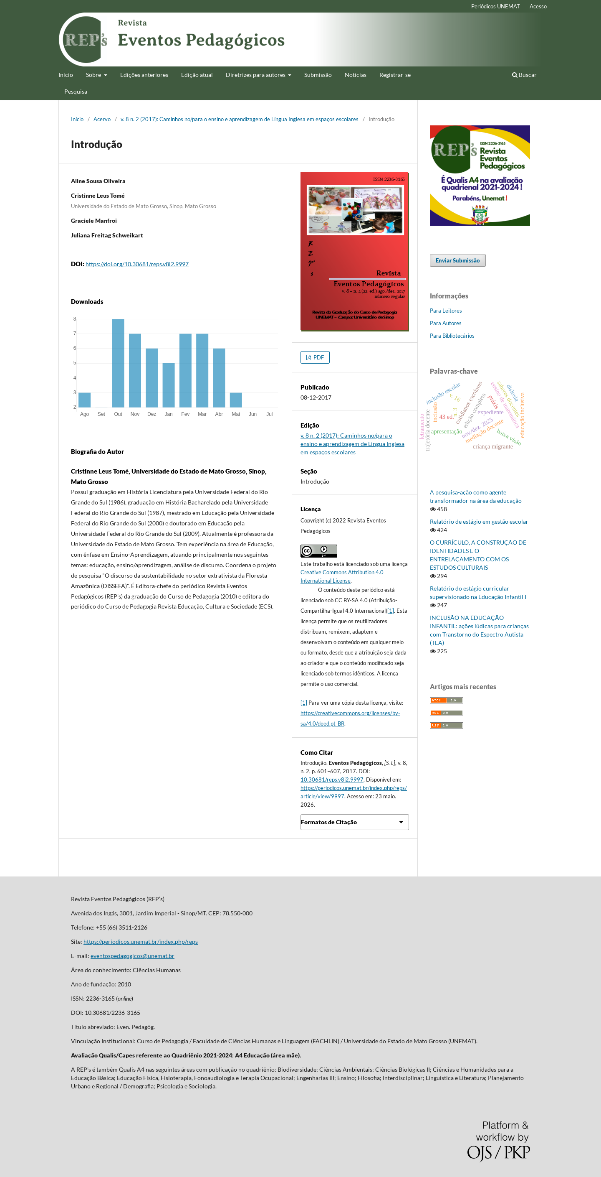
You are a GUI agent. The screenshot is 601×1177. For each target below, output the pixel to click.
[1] (390, 610)
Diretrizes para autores (256, 74)
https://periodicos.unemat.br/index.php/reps (140, 941)
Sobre (94, 74)
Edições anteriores (144, 74)
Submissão (318, 74)
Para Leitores (446, 310)
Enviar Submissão (458, 260)
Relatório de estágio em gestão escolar (479, 521)
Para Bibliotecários (452, 335)
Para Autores (446, 323)
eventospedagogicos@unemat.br (132, 955)
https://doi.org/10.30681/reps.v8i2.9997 (137, 264)
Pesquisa (75, 91)
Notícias (355, 74)
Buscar (524, 74)
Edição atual (197, 74)
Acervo (102, 119)
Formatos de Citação (329, 821)
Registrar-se (395, 74)
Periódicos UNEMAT (495, 6)
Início (65, 74)
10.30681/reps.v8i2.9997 (332, 779)
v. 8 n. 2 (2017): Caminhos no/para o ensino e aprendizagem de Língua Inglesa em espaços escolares (240, 119)
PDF (318, 357)
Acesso (538, 6)
